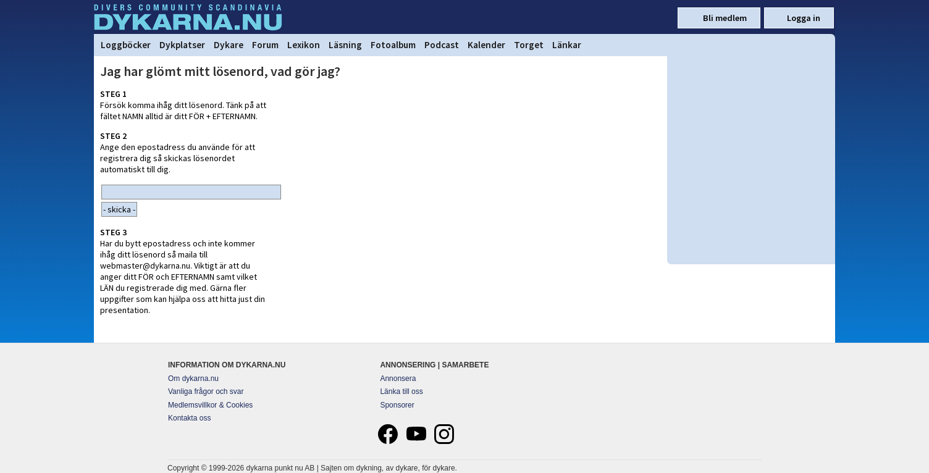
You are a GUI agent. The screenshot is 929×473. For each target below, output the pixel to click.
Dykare (228, 45)
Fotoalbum (393, 45)
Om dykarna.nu (193, 378)
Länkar (566, 45)
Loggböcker (126, 45)
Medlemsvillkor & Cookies (210, 405)
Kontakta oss (189, 418)
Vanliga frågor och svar (206, 391)
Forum (265, 45)
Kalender (486, 45)
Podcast (441, 45)
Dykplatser (182, 45)
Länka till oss (401, 391)
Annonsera (398, 378)
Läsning (345, 45)
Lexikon (303, 45)
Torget (529, 45)
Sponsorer (397, 405)
